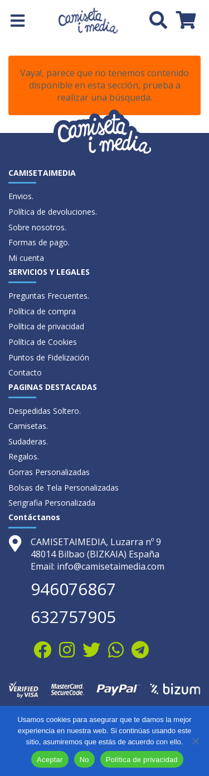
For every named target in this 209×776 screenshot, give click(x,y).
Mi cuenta (26, 258)
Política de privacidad (46, 326)
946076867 (73, 588)
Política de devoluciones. (52, 211)
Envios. (20, 196)
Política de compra (42, 311)
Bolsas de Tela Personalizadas (63, 487)
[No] (195, 741)
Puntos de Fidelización (48, 357)
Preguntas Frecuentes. (48, 295)
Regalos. (23, 456)
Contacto (25, 372)
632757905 (73, 616)
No (84, 759)
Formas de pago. (39, 242)
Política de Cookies (42, 342)
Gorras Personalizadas (49, 472)
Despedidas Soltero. (44, 411)
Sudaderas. (28, 441)
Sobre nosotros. (37, 227)
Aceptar (50, 759)
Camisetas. (28, 426)
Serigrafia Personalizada (51, 502)
